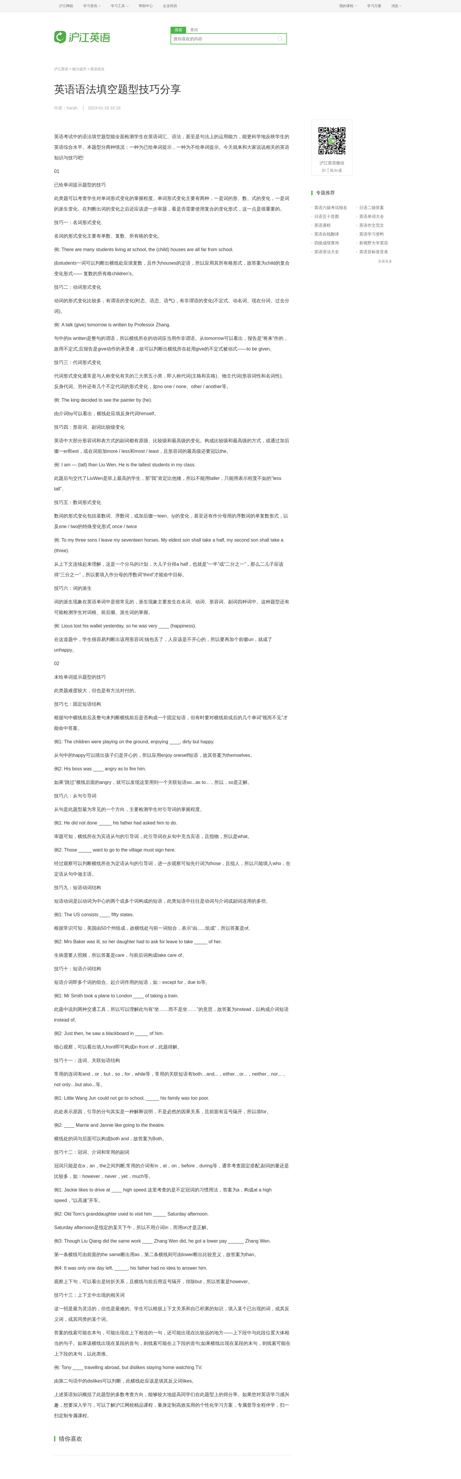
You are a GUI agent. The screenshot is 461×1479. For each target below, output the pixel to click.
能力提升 (79, 69)
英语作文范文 (371, 225)
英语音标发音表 (373, 251)
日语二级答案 (371, 207)
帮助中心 (146, 6)
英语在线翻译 (326, 234)
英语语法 (97, 69)
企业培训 (170, 6)
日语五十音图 (326, 216)
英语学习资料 (371, 234)
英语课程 (322, 225)
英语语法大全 (326, 251)
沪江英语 (61, 69)
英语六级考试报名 (330, 207)
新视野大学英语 (373, 243)
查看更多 (385, 261)
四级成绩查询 (326, 243)
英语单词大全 (371, 216)
